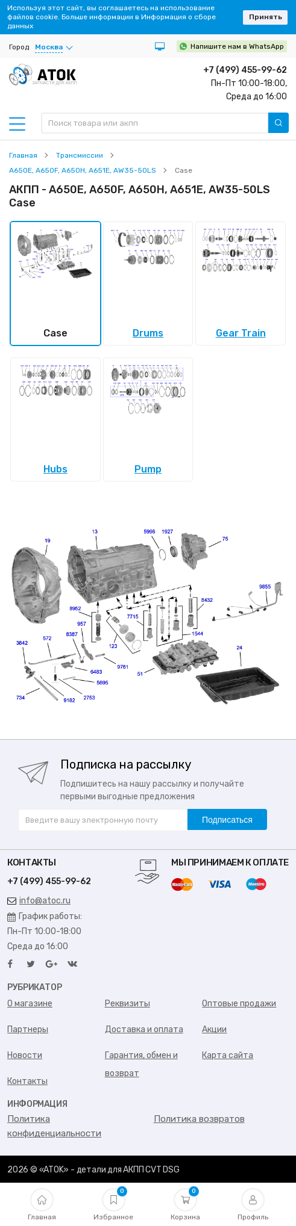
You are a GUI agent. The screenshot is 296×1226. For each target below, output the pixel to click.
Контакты (27, 1081)
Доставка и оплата (144, 1029)
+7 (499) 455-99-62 (245, 70)
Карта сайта (227, 1055)
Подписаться (227, 820)
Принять (265, 17)
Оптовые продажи (239, 1003)
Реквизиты (127, 1003)
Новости (24, 1055)
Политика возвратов (199, 1118)
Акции (214, 1029)
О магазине (29, 1003)
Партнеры (27, 1029)
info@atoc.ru (39, 901)
